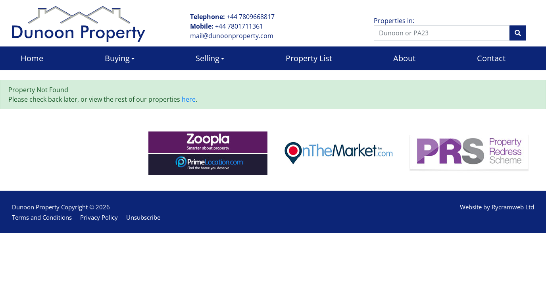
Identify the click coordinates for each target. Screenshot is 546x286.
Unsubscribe (143, 217)
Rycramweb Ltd (513, 207)
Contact (491, 58)
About (404, 58)
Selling (207, 58)
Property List (309, 58)
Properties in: (394, 20)
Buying (117, 58)
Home (32, 58)
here (189, 99)
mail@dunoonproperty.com (231, 35)
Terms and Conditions (42, 217)
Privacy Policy (99, 217)
